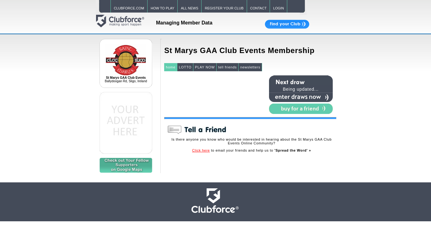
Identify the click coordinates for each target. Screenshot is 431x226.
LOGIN (278, 8)
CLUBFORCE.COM (129, 8)
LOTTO (185, 67)
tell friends (227, 67)
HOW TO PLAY (162, 8)
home (170, 67)
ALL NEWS (189, 8)
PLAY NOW (205, 67)
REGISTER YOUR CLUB (224, 8)
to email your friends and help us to (251, 150)
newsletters (250, 67)
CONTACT (258, 8)
